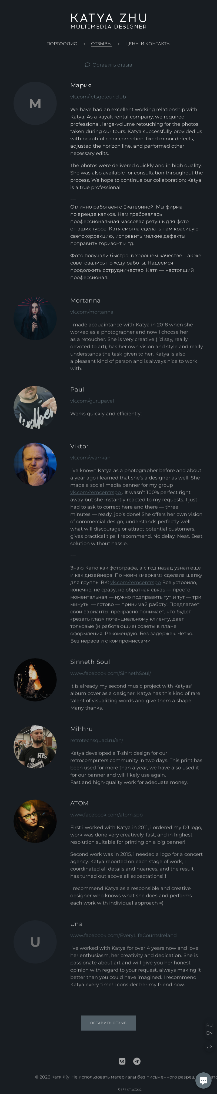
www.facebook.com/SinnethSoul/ (110, 677)
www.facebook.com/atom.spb (106, 818)
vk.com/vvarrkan (90, 461)
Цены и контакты (148, 43)
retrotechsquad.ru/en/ (96, 744)
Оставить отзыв (112, 65)
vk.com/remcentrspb (96, 496)
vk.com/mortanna (91, 316)
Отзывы (101, 43)
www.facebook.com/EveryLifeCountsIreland (123, 939)
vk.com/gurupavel (92, 405)
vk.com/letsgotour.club (98, 97)
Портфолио (62, 43)
